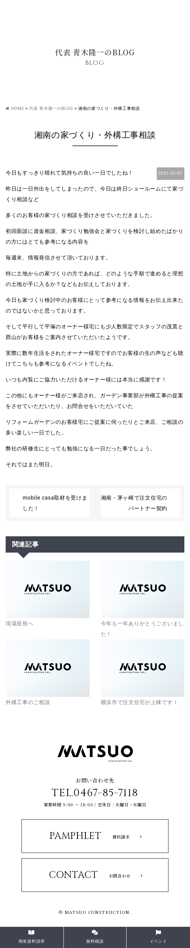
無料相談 (95, 937)
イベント (158, 937)
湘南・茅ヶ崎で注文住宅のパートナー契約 (134, 503)
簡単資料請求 (32, 937)
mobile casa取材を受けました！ (55, 503)
